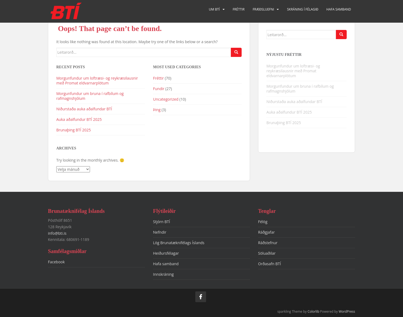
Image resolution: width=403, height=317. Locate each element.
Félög (262, 221)
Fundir (158, 88)
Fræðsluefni (263, 9)
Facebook (56, 261)
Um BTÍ (214, 9)
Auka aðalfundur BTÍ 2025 (79, 119)
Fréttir (239, 9)
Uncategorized (165, 99)
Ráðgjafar (266, 232)
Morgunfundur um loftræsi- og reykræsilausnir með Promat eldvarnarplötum (97, 81)
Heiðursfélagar (166, 253)
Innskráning (163, 274)
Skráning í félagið (302, 9)
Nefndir (159, 232)
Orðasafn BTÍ (269, 263)
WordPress (347, 311)
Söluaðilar (267, 253)
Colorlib (313, 311)
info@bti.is (57, 233)
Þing (157, 109)
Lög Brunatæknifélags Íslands (178, 242)
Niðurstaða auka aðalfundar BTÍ (84, 108)
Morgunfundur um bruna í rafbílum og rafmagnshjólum (90, 96)
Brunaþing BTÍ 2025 (73, 129)
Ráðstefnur (267, 242)
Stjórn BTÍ (161, 221)
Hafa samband (338, 9)
